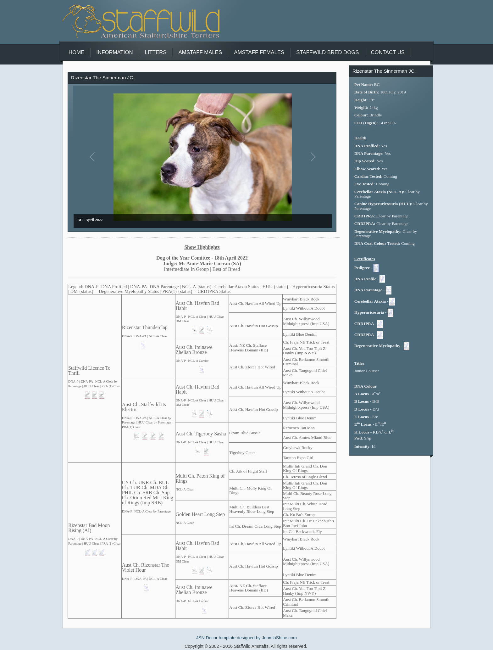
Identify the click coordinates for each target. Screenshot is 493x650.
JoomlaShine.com (279, 637)
